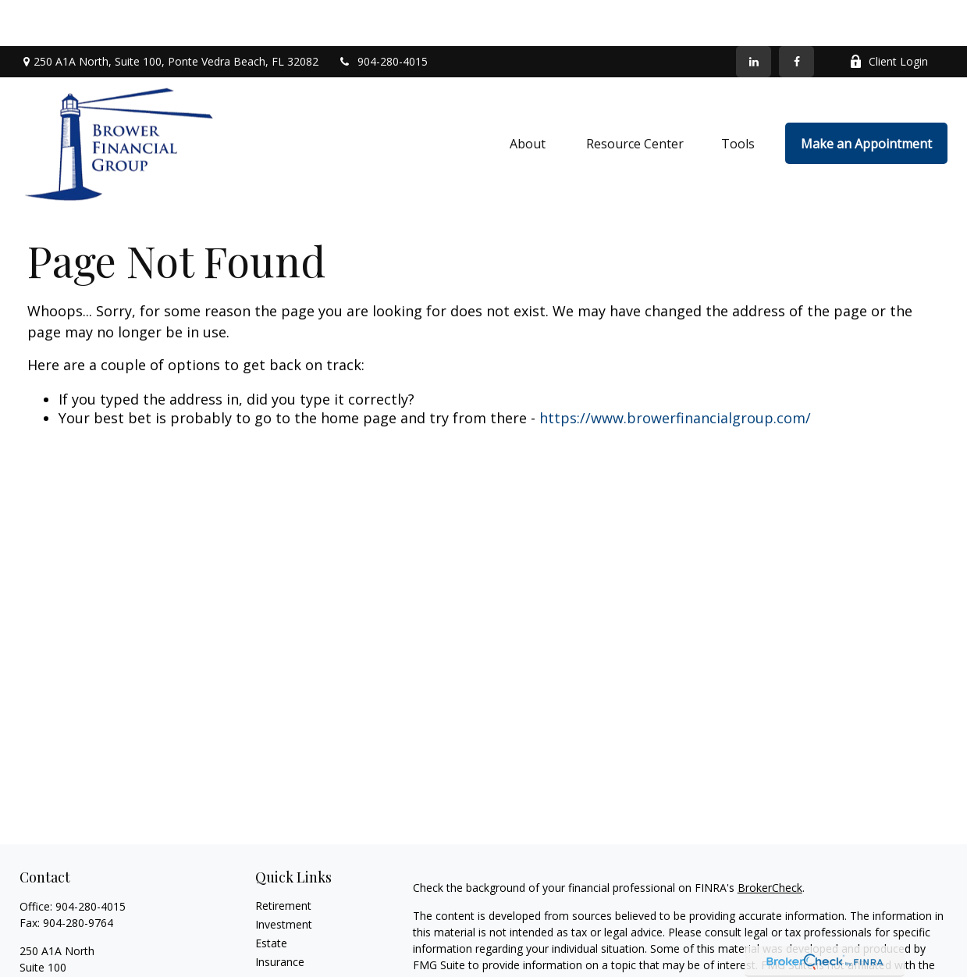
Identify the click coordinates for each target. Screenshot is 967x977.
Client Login (888, 16)
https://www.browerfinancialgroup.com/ (675, 371)
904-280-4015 (383, 16)
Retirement (283, 860)
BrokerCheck (770, 842)
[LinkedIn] (753, 15)
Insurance (279, 916)
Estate (271, 897)
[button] (529, 97)
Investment (283, 879)
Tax (264, 935)
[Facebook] (796, 15)
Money (272, 954)
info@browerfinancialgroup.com (100, 965)
